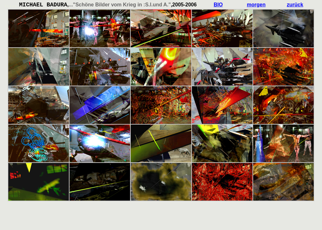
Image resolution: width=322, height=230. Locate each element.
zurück (295, 4)
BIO (218, 4)
